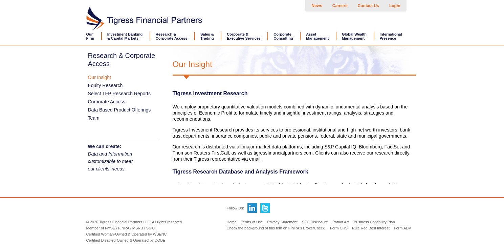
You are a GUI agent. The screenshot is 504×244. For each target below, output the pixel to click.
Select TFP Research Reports (119, 93)
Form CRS (339, 228)
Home (231, 222)
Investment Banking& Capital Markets (125, 36)
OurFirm (90, 36)
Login (394, 5)
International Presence (391, 36)
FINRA (123, 228)
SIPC (150, 228)
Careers (340, 5)
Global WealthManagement (354, 36)
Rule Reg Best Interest (371, 228)
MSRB (137, 228)
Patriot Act (340, 222)
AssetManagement (317, 36)
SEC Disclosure (315, 222)
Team (94, 118)
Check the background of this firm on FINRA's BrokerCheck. (276, 228)
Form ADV (402, 228)
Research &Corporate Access (172, 36)
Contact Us (368, 5)
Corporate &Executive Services (244, 36)
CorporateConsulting (283, 36)
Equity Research (105, 85)
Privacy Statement (282, 222)
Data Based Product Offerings (119, 110)
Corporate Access (107, 101)
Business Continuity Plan (374, 222)
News (317, 5)
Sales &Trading (207, 36)
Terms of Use (252, 222)
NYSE (110, 228)
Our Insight (99, 77)
